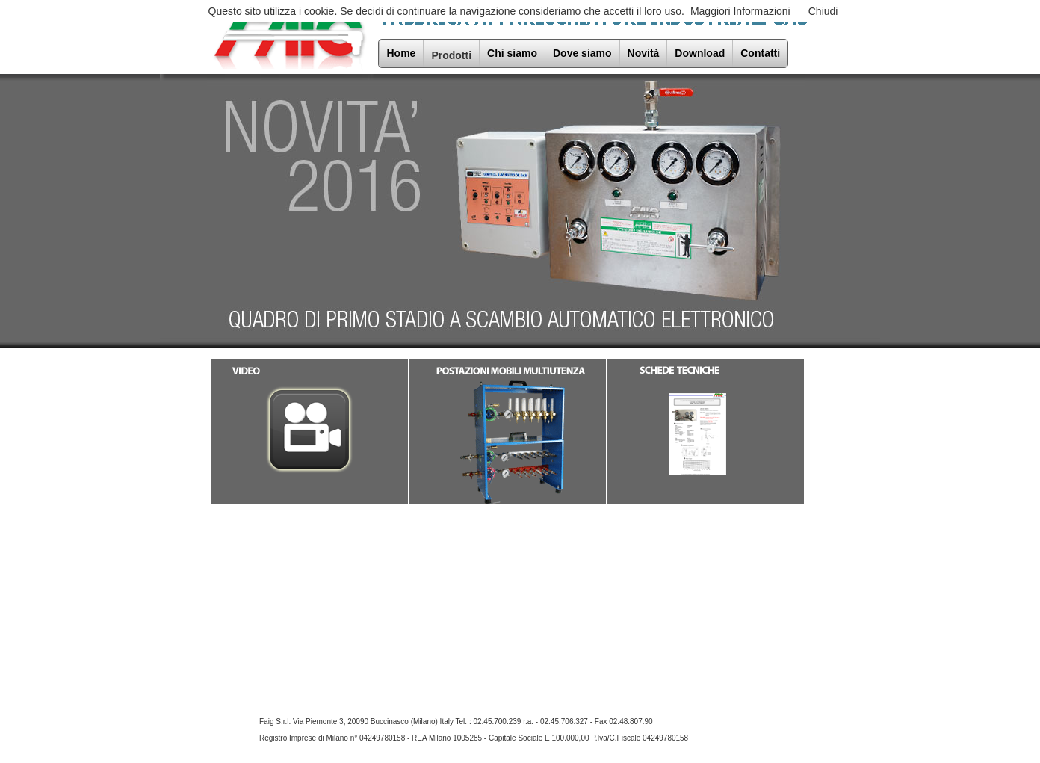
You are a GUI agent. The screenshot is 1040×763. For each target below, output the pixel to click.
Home (401, 53)
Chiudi (823, 11)
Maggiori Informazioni (740, 11)
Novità (644, 53)
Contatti (760, 53)
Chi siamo (512, 53)
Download (700, 53)
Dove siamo (582, 53)
